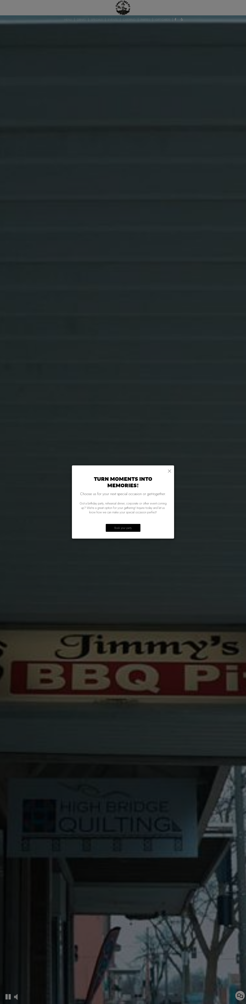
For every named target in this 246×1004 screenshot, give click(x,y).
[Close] (169, 470)
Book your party (123, 528)
